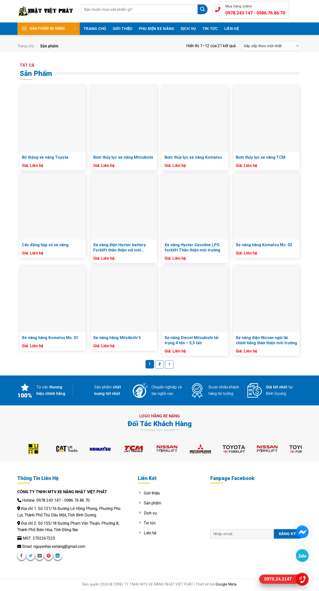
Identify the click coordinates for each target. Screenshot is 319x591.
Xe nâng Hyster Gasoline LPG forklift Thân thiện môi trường (192, 247)
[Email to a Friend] (39, 556)
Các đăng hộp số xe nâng (45, 244)
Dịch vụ (188, 28)
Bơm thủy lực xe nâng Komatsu (193, 157)
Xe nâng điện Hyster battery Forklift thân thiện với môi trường (119, 247)
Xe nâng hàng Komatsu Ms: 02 (264, 244)
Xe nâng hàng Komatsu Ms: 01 (50, 337)
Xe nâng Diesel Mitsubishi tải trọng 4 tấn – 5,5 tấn (191, 340)
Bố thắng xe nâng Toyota (45, 157)
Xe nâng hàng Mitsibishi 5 (117, 337)
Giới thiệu (123, 28)
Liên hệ (231, 28)
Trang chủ (94, 28)
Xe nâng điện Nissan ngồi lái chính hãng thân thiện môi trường (266, 340)
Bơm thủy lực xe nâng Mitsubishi (123, 157)
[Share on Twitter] (30, 556)
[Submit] (203, 9)
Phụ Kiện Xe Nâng (156, 28)
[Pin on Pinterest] (49, 556)
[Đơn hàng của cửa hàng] (271, 46)
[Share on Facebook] (21, 556)
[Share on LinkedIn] (58, 556)
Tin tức (210, 28)
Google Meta (226, 584)
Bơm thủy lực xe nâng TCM (260, 157)
